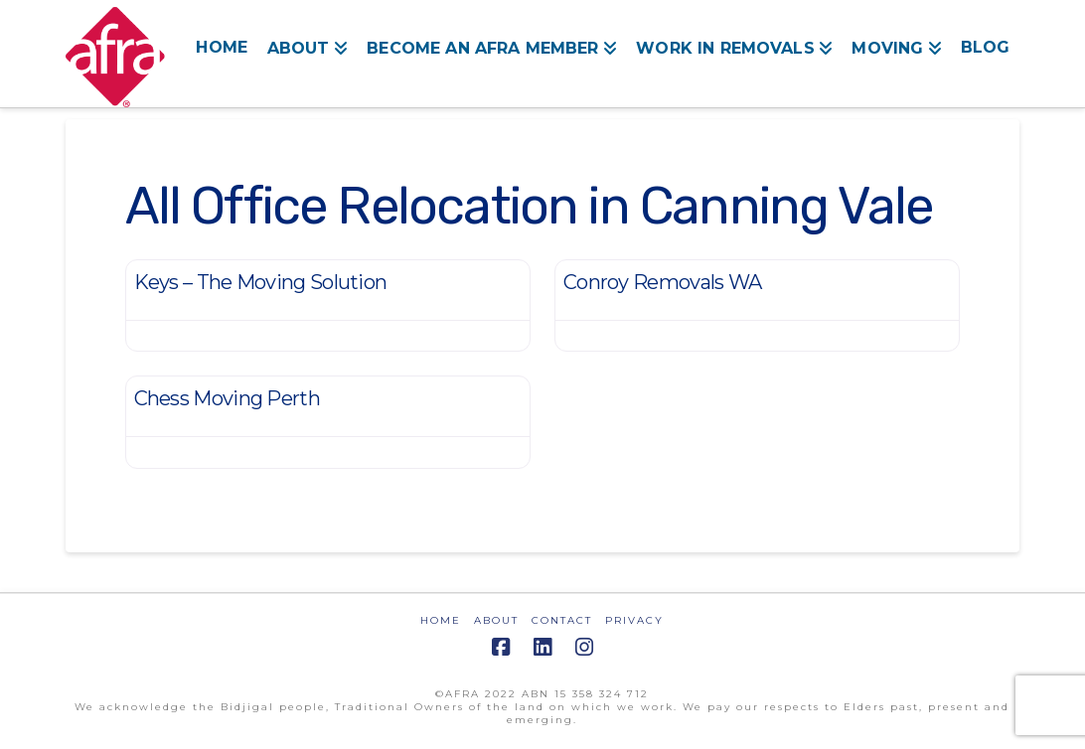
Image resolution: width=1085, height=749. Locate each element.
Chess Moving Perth (227, 398)
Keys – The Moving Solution (261, 282)
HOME (440, 620)
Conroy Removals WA (662, 282)
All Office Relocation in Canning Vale (529, 205)
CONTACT (562, 620)
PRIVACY (634, 620)
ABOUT (496, 620)
